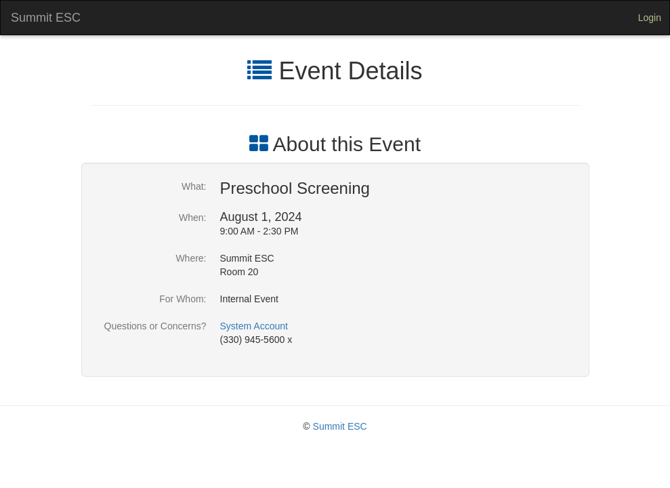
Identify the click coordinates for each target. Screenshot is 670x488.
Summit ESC (46, 17)
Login (649, 17)
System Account (254, 326)
